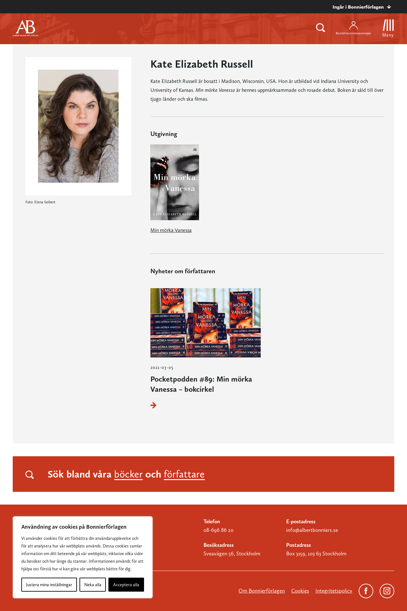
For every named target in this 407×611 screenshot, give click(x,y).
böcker (128, 474)
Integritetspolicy (333, 590)
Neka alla (92, 584)
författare (184, 474)
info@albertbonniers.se (312, 530)
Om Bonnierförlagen (261, 590)
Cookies (300, 590)
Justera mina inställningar (49, 584)
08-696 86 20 (218, 530)
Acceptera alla (126, 584)
